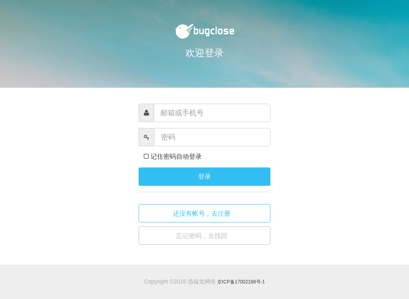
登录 (204, 176)
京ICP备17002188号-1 (241, 282)
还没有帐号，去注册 (202, 213)
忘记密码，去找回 (202, 235)
